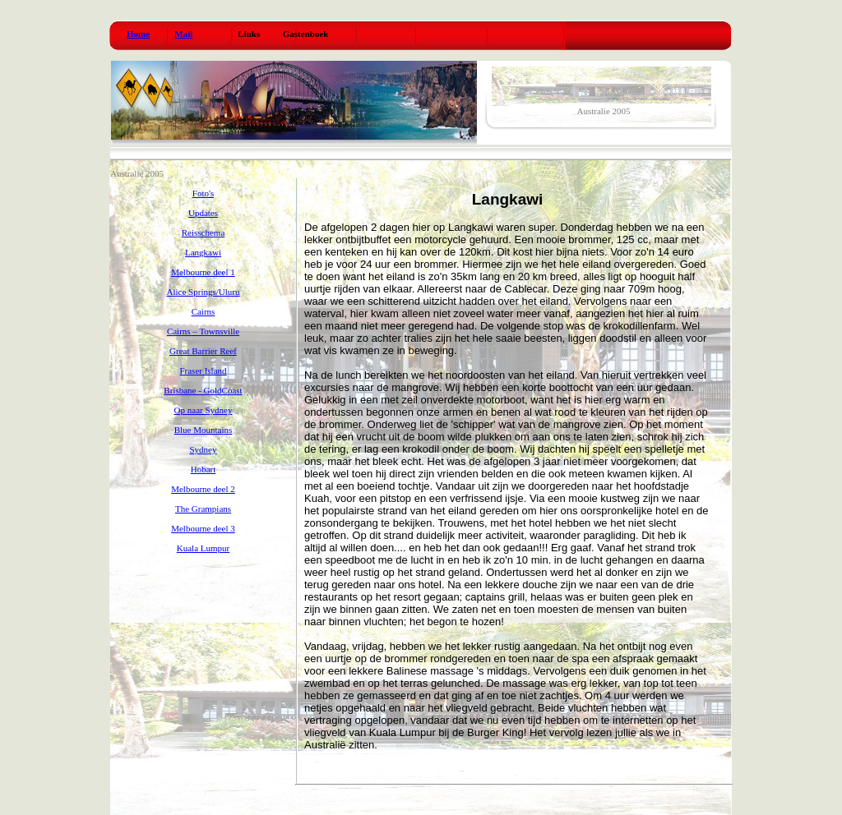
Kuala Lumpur (203, 548)
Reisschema (203, 232)
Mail (183, 34)
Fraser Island (202, 370)
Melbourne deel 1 (203, 272)
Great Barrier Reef (203, 351)
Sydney (203, 449)
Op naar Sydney (203, 410)
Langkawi (203, 252)
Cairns (203, 311)
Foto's (203, 193)
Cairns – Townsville (203, 331)
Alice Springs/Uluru (203, 292)
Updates (203, 213)
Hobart (203, 469)
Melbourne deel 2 (203, 489)
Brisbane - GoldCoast (203, 390)
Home (138, 34)
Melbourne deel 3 (203, 528)
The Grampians (203, 508)
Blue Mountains (203, 430)
